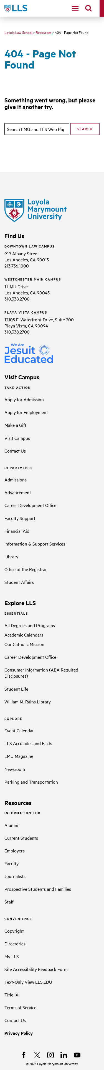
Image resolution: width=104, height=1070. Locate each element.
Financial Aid (16, 531)
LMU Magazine (18, 756)
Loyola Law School (18, 32)
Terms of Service (20, 1007)
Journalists (15, 876)
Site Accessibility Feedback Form (36, 969)
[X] (37, 1055)
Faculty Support (19, 518)
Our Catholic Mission (24, 644)
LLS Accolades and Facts (28, 743)
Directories (15, 943)
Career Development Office (30, 505)
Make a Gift (15, 425)
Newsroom (14, 769)
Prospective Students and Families (37, 889)
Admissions (15, 479)
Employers (14, 850)
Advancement (17, 492)
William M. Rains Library (27, 701)
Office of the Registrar (25, 569)
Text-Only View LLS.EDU (28, 982)
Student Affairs (19, 582)
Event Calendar (19, 730)
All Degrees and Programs (29, 625)
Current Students (21, 838)
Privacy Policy (18, 1033)
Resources (44, 32)
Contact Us (15, 451)
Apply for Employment (26, 412)
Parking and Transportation (31, 782)
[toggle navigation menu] (75, 8)
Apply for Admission (24, 399)
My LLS (11, 956)
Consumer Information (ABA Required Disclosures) (41, 673)
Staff (9, 902)
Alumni (11, 825)
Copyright (14, 931)
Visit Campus (17, 438)
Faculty (11, 863)
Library (11, 556)
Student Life (16, 689)
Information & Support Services (34, 544)
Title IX (11, 994)
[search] (88, 8)
